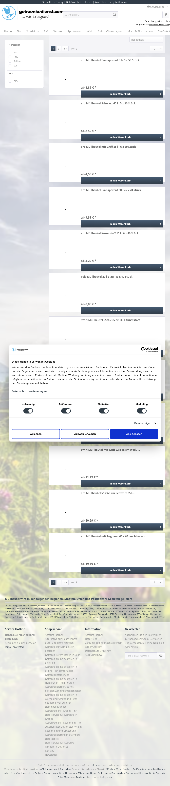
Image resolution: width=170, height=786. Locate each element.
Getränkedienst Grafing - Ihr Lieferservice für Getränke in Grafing (61, 714)
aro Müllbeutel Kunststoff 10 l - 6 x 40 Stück (110, 233)
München (110, 769)
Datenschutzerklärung (159, 24)
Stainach (48, 773)
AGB (42, 769)
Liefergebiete (106, 777)
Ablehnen (36, 433)
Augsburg (130, 773)
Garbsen (39, 773)
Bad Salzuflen (139, 769)
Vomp (55, 773)
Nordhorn (127, 769)
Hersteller (14, 44)
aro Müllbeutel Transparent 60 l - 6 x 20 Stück (111, 190)
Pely (16, 56)
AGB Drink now (93, 654)
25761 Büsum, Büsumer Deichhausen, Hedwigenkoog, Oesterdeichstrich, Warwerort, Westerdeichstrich (85, 618)
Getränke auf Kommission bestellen (59, 648)
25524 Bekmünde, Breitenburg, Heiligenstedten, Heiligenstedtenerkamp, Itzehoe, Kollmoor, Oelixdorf (94, 605)
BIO (11, 73)
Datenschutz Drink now (98, 650)
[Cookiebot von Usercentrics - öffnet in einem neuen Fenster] (143, 349)
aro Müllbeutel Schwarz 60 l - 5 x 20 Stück (108, 103)
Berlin (152, 773)
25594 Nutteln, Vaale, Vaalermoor (33, 617)
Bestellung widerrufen (157, 21)
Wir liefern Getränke (56, 746)
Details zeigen (142, 423)
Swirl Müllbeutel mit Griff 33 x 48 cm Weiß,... (110, 450)
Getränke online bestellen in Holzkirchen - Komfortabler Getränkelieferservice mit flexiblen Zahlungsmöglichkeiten (63, 684)
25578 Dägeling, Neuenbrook (122, 614)
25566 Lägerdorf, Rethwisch (94, 614)
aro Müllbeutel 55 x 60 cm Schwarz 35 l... (108, 493)
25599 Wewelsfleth (59, 617)
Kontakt (49, 750)
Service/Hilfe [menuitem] (156, 6)
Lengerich (25, 773)
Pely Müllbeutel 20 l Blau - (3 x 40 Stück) (107, 277)
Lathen (7, 773)
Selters (17, 61)
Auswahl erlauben (85, 433)
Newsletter (51, 754)
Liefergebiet (52, 738)
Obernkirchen (118, 773)
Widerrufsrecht (93, 646)
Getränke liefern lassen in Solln (62, 654)
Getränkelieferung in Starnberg (62, 734)
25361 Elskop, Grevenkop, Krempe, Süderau (25, 605)
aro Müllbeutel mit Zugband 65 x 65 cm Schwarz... (114, 536)
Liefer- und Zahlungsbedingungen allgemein (103, 640)
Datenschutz (65, 769)
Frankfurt (80, 777)
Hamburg (143, 773)
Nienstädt (15, 773)
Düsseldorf (161, 773)
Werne (119, 769)
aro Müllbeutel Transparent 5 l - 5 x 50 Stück (110, 60)
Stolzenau (102, 773)
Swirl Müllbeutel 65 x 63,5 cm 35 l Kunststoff (110, 320)
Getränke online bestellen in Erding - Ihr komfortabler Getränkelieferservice (61, 670)
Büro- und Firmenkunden (59, 642)
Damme (162, 769)
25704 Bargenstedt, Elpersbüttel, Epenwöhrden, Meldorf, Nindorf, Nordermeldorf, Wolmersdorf (113, 617)
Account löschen (54, 634)
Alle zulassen (134, 433)
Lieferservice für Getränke (59, 742)
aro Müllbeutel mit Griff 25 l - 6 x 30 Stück (108, 147)
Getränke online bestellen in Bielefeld (61, 660)
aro (15, 52)
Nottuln (93, 773)
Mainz (67, 777)
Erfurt (60, 777)
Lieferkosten (96, 765)
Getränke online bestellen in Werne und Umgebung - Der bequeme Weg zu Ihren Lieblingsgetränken (61, 700)
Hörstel (150, 769)
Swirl (16, 65)
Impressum (52, 769)
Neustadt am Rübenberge (77, 773)
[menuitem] (90, 16)
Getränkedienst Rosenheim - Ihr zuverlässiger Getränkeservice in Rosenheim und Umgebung (63, 726)
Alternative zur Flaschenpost (61, 638)
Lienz (61, 773)
